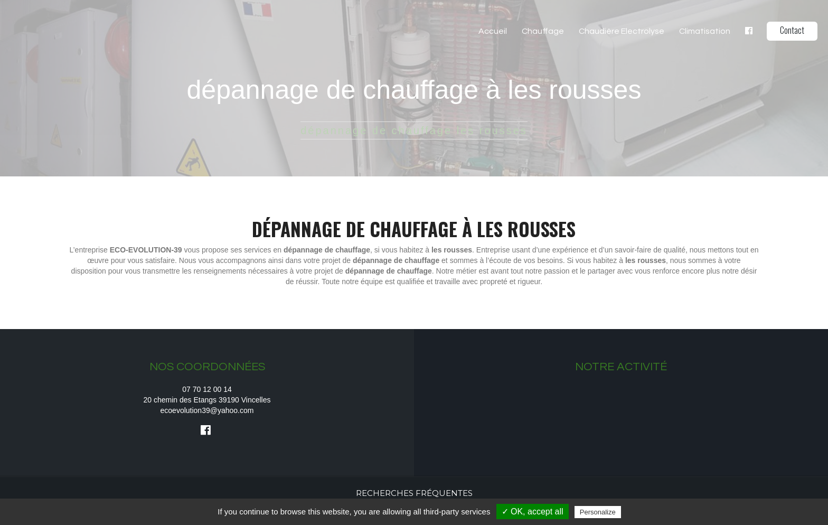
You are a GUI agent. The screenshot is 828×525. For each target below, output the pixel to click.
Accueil (492, 31)
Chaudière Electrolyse (621, 31)
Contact (792, 30)
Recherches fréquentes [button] (414, 493)
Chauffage (543, 31)
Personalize (598, 512)
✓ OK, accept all (532, 511)
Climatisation (704, 31)
